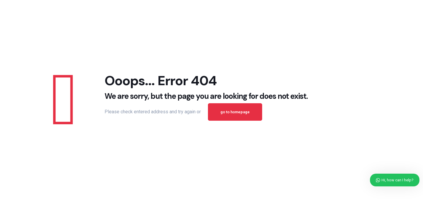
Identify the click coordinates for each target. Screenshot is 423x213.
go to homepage (235, 112)
